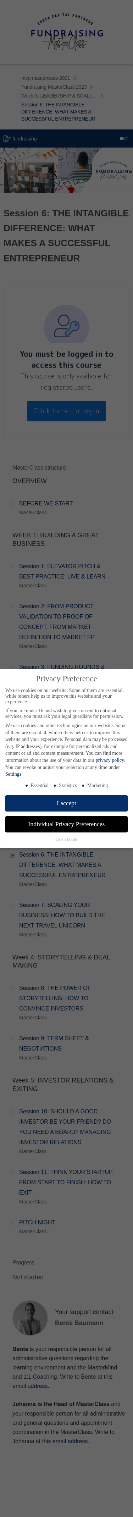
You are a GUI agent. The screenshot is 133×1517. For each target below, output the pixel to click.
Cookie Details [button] (66, 839)
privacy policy (110, 760)
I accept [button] (66, 803)
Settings (13, 774)
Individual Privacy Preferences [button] (66, 823)
